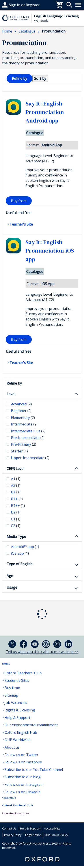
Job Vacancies (16, 702)
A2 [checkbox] (15, 485)
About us (12, 747)
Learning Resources (15, 813)
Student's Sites (17, 680)
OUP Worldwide (17, 739)
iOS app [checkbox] (20, 553)
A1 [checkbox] (15, 478)
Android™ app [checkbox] (25, 546)
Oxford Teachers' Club (23, 673)
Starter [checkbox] (19, 451)
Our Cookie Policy (56, 835)
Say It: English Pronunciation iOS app (50, 250)
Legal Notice (33, 835)
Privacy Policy (12, 835)
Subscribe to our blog (23, 776)
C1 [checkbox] (15, 519)
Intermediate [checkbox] (24, 424)
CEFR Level (15, 468)
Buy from (18, 200)
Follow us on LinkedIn (23, 791)
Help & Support (17, 717)
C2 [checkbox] (15, 525)
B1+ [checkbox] (17, 498)
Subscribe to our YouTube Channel (34, 769)
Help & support (15, 4)
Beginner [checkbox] (21, 410)
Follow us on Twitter (21, 754)
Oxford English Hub (21, 732)
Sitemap (11, 695)
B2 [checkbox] (16, 512)
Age (10, 575)
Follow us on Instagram (24, 784)
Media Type (16, 536)
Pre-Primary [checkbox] (23, 444)
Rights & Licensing (20, 710)
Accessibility (52, 828)
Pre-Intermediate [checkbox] (28, 437)
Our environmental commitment (31, 724)
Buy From (10, 4)
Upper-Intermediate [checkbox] (30, 457)
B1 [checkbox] (16, 492)
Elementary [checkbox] (23, 417)
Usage (12, 587)
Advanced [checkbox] (21, 404)
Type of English (19, 563)
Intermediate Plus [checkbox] (28, 431)
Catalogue (9, 797)
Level (11, 393)
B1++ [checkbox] (18, 505)
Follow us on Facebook (23, 762)
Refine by (14, 383)
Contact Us (9, 828)
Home (6, 663)
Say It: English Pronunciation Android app (45, 112)
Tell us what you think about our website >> (42, 651)
